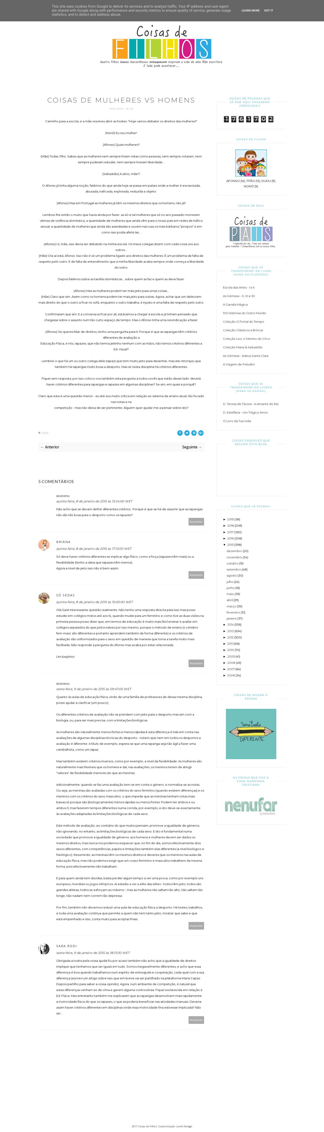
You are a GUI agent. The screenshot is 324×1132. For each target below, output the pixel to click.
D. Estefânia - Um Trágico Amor (245, 412)
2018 (230, 525)
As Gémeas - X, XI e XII (239, 296)
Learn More (251, 10)
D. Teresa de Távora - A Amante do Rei (251, 404)
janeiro (232, 618)
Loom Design (184, 1126)
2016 (230, 538)
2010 (230, 650)
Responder (196, 521)
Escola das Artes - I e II (238, 287)
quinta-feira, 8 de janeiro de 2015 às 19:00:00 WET (94, 602)
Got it (268, 10)
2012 (230, 637)
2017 (230, 532)
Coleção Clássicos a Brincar (243, 330)
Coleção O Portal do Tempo (243, 321)
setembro (234, 569)
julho (230, 582)
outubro (232, 563)
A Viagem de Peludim (239, 364)
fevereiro (233, 612)
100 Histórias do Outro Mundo (244, 313)
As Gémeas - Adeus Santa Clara (245, 356)
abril (230, 600)
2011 (230, 643)
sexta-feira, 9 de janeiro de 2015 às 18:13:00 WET (93, 953)
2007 (231, 669)
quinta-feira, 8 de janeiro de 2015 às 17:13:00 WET (93, 549)
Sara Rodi (117, 108)
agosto (232, 575)
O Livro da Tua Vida (237, 421)
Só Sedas (65, 595)
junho (231, 588)
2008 (231, 662)
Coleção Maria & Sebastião (243, 347)
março (231, 606)
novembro (234, 557)
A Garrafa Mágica (235, 304)
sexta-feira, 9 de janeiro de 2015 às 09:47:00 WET (93, 689)
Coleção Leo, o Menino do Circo (246, 338)
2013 (230, 631)
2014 (230, 624)
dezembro (234, 551)
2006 (231, 675)
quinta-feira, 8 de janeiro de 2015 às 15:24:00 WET (94, 501)
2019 (230, 519)
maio (230, 594)
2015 (230, 544)
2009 (231, 656)
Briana (63, 542)
